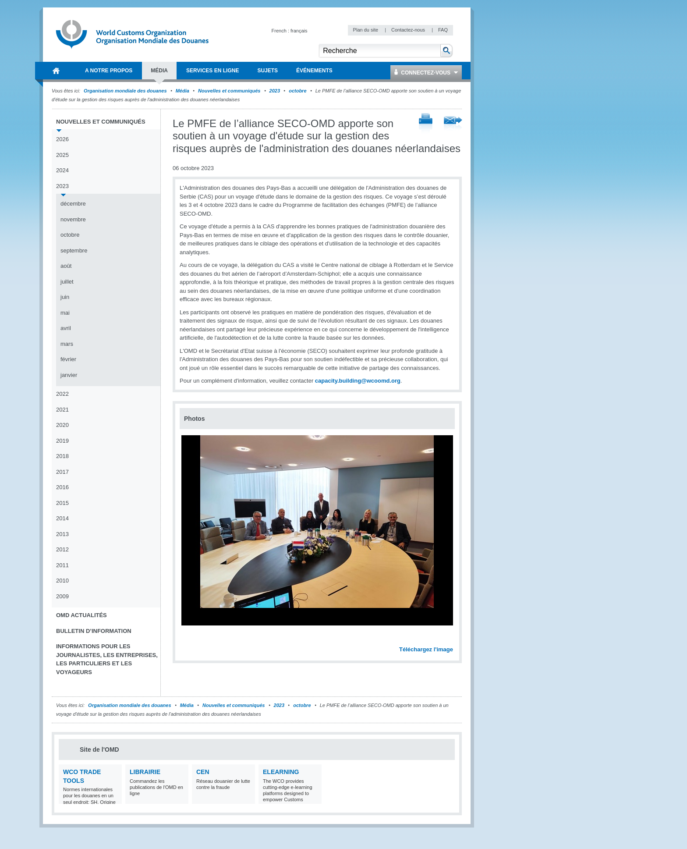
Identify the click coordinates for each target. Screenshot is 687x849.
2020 (62, 425)
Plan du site (366, 29)
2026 (62, 139)
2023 (274, 90)
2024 (62, 170)
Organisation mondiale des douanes (125, 90)
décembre (73, 203)
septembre (73, 250)
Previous (188, 640)
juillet (67, 281)
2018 (62, 456)
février (68, 359)
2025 (62, 155)
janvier (68, 375)
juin (64, 297)
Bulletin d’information (93, 631)
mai (65, 312)
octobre (297, 90)
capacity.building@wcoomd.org (357, 380)
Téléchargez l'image (426, 649)
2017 (62, 472)
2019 (62, 440)
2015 (62, 503)
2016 (62, 487)
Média (182, 90)
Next (451, 640)
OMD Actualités (81, 615)
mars (66, 344)
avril (65, 328)
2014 (62, 518)
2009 (62, 596)
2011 (62, 565)
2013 (62, 534)
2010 (62, 580)
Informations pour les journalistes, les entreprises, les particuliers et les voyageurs (107, 659)
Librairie (145, 771)
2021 (62, 409)
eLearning (281, 771)
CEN (202, 771)
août (65, 266)
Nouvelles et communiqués (229, 90)
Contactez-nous (408, 29)
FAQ (443, 29)
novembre (73, 219)
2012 (62, 549)
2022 (62, 394)
